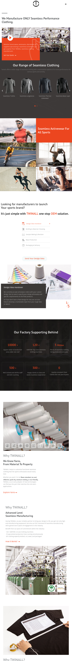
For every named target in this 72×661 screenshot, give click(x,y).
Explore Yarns (10, 494)
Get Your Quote (10, 55)
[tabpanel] (27, 87)
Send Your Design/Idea (34, 260)
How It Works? (13, 543)
